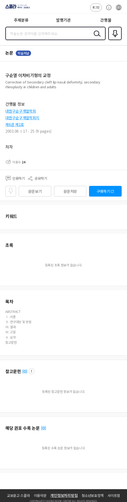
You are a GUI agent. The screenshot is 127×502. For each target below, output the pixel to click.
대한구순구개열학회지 (22, 117)
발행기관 (63, 20)
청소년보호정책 (92, 495)
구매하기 (103, 191)
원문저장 (70, 191)
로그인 (96, 7)
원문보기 (35, 191)
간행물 (105, 20)
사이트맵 (113, 495)
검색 (96, 37)
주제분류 (21, 20)
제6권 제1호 (14, 124)
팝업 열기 (31, 371)
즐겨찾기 (114, 39)
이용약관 (40, 495)
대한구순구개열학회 (20, 111)
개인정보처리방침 (64, 495)
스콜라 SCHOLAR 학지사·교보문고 (16, 8)
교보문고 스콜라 (18, 495)
